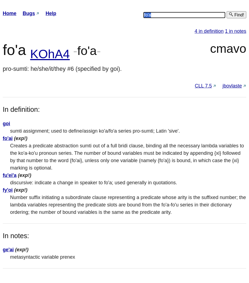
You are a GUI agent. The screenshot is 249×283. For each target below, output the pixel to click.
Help (51, 13)
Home (9, 13)
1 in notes (235, 31)
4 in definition (209, 31)
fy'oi (8, 190)
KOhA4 (50, 54)
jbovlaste (232, 86)
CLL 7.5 (203, 86)
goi (6, 123)
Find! (236, 14)
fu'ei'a (10, 175)
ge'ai (8, 249)
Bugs (29, 13)
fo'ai (8, 138)
